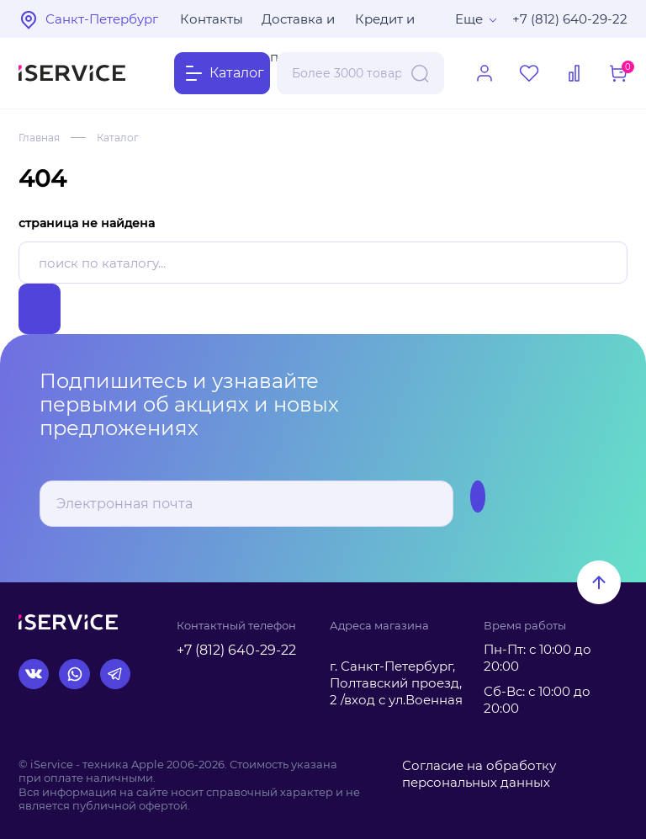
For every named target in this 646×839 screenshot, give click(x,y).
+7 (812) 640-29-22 (569, 19)
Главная (39, 137)
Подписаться (418, 504)
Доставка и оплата (298, 24)
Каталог (118, 137)
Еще (469, 19)
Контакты (211, 19)
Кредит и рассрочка (389, 24)
